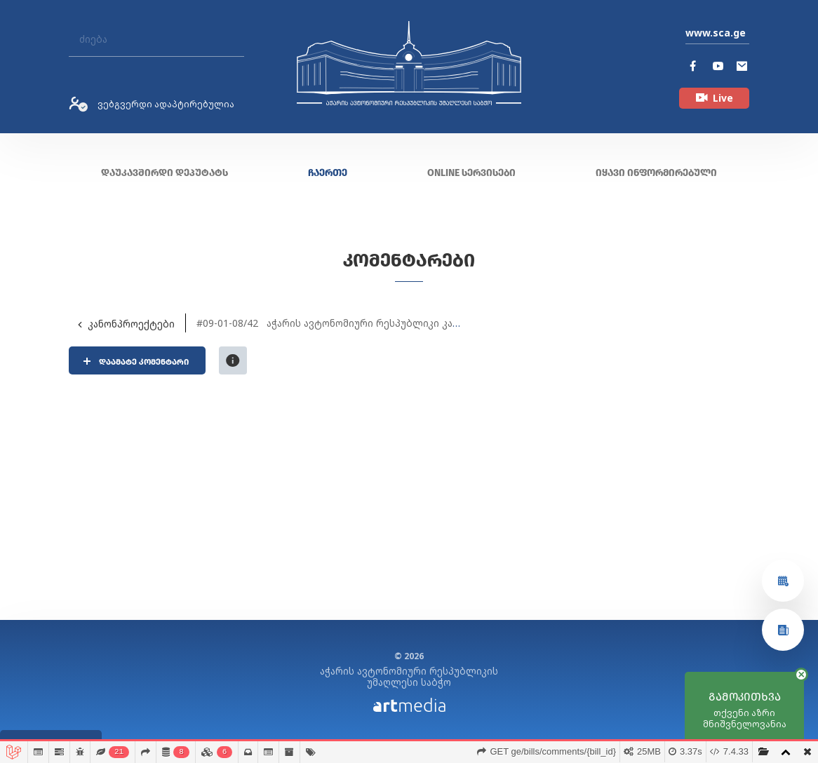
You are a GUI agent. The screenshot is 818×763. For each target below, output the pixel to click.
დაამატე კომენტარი (145, 362)
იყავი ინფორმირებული (656, 173)
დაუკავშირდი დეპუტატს (164, 173)
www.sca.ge (715, 32)
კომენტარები (409, 260)
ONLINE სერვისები (471, 173)
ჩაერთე (327, 173)
